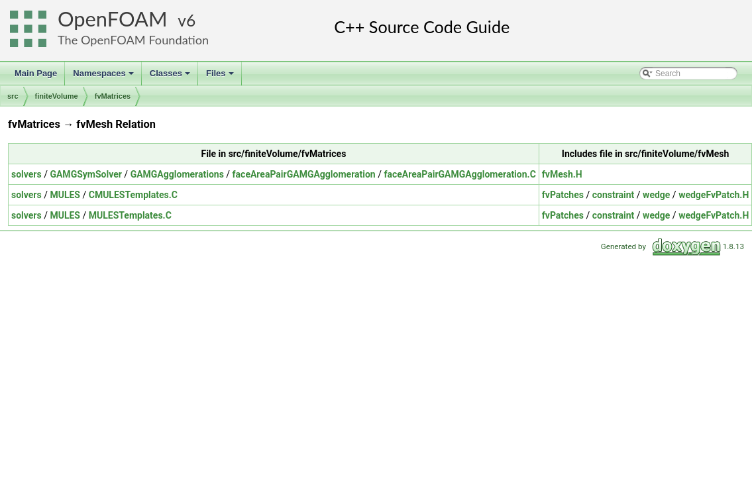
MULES (65, 194)
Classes (171, 76)
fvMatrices (113, 96)
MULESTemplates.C (130, 215)
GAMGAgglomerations (177, 174)
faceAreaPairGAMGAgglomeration (304, 174)
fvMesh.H (562, 174)
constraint (613, 194)
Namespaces (104, 76)
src (13, 96)
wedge (656, 194)
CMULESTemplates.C (133, 194)
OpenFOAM (113, 19)
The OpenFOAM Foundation (133, 39)
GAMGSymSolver (85, 174)
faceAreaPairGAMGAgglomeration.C (459, 174)
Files (221, 76)
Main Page (36, 73)
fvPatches (563, 194)
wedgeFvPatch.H (713, 194)
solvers (26, 174)
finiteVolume (56, 96)
